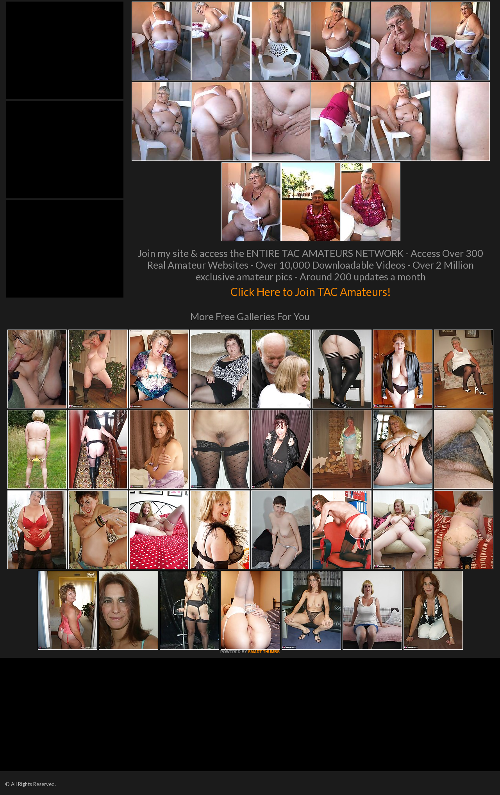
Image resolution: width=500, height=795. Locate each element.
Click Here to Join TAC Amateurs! (311, 290)
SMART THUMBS (264, 652)
